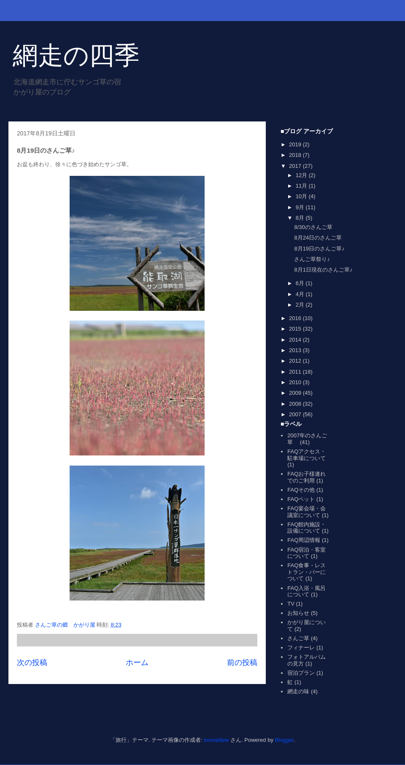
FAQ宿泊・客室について (306, 553)
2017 (296, 166)
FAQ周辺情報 (303, 540)
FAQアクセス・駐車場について (306, 454)
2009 (296, 393)
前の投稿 (242, 662)
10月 (302, 196)
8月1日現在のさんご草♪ (323, 270)
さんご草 (298, 638)
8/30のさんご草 (313, 227)
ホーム (137, 662)
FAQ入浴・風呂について (306, 591)
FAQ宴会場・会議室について (306, 511)
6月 (301, 283)
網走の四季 (76, 55)
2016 (296, 318)
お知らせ (298, 613)
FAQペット (301, 499)
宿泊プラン (301, 673)
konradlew (216, 740)
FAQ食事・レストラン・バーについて (306, 572)
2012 (296, 361)
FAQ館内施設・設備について (306, 527)
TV (290, 604)
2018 (296, 155)
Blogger (284, 740)
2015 (296, 329)
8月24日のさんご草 (318, 237)
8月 (301, 218)
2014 (296, 340)
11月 (302, 186)
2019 (296, 144)
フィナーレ (301, 647)
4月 (301, 294)
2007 (296, 414)
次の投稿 (32, 662)
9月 (301, 207)
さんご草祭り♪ (312, 259)
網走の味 (298, 691)
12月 (302, 175)
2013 (296, 350)
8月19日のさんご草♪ (319, 248)
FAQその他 (301, 490)
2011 (296, 372)
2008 (296, 404)
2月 (301, 305)
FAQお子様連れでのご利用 (306, 477)
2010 (296, 382)
